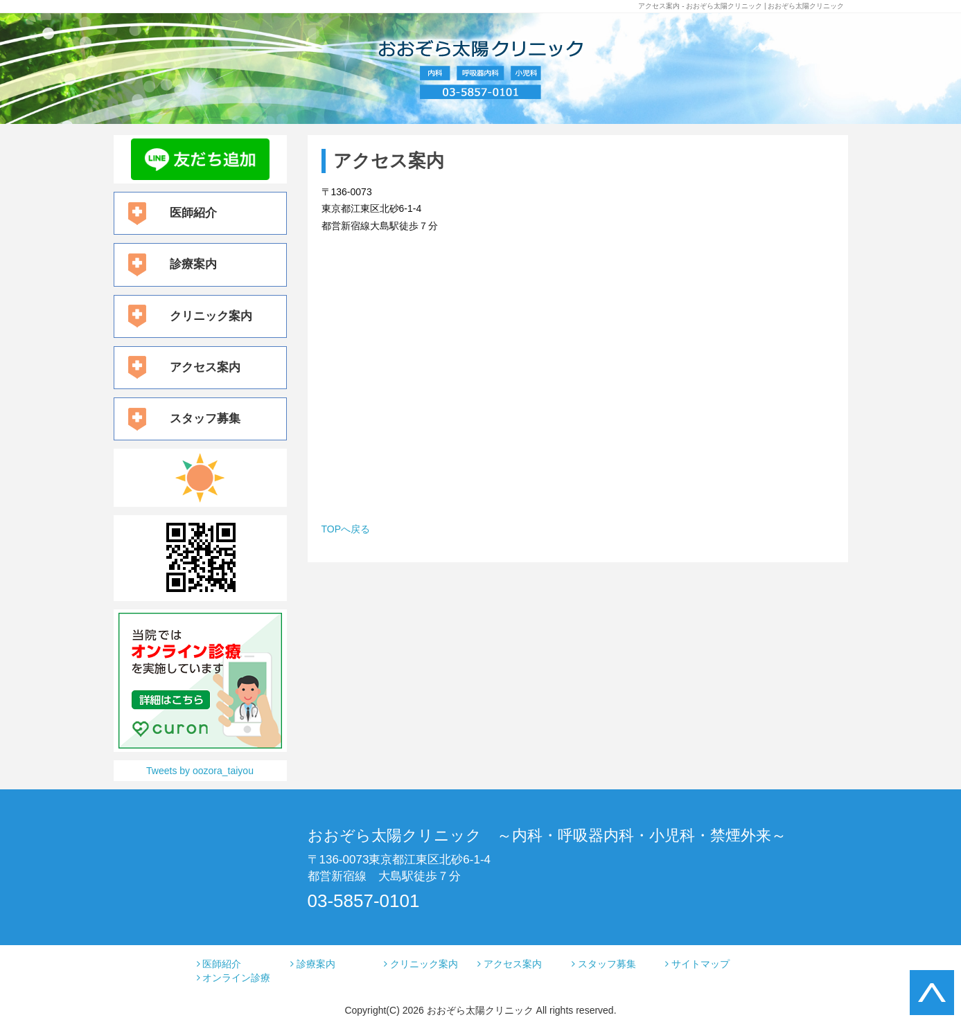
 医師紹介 (219, 963)
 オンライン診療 (234, 977)
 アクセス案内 (509, 963)
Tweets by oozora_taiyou (200, 770)
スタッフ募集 (205, 418)
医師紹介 (193, 212)
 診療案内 (312, 963)
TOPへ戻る (346, 529)
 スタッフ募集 (604, 963)
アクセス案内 (205, 367)
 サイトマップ (697, 963)
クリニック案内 (211, 316)
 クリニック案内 (421, 963)
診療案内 (193, 264)
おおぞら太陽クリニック (480, 1010)
